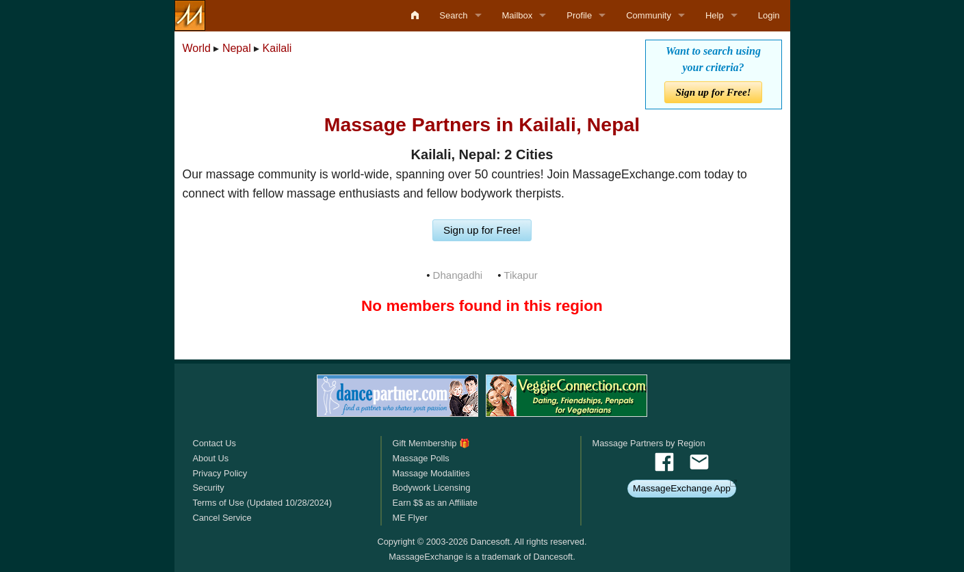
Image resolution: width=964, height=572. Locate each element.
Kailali (277, 48)
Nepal (236, 48)
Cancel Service (222, 518)
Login (769, 15)
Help (714, 15)
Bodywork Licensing (431, 487)
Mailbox (517, 15)
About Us (211, 458)
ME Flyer (409, 518)
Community (648, 15)
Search (453, 15)
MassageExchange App (682, 488)
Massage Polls (420, 458)
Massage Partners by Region (648, 443)
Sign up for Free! (713, 92)
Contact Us (214, 443)
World (197, 48)
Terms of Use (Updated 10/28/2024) (262, 503)
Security (208, 487)
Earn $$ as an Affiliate (434, 503)
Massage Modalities (430, 473)
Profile (579, 15)
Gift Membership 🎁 (430, 443)
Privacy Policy (220, 473)
